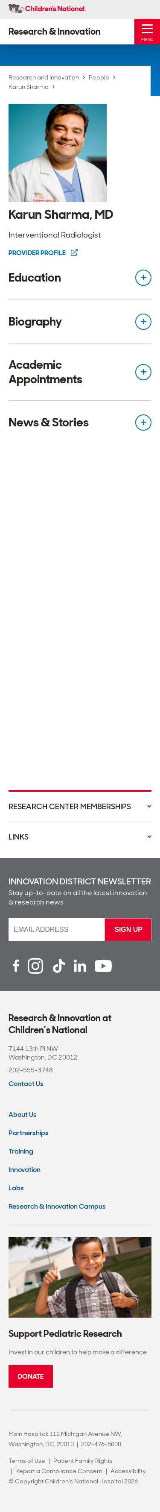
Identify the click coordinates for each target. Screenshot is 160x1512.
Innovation (25, 1169)
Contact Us (26, 1083)
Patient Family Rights (83, 1461)
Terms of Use (27, 1461)
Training (21, 1151)
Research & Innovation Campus (57, 1206)
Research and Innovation (44, 77)
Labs (16, 1187)
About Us (23, 1114)
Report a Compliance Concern (58, 1471)
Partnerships (29, 1132)
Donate (31, 1376)
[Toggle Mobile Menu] (147, 31)
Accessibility (128, 1471)
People (99, 77)
